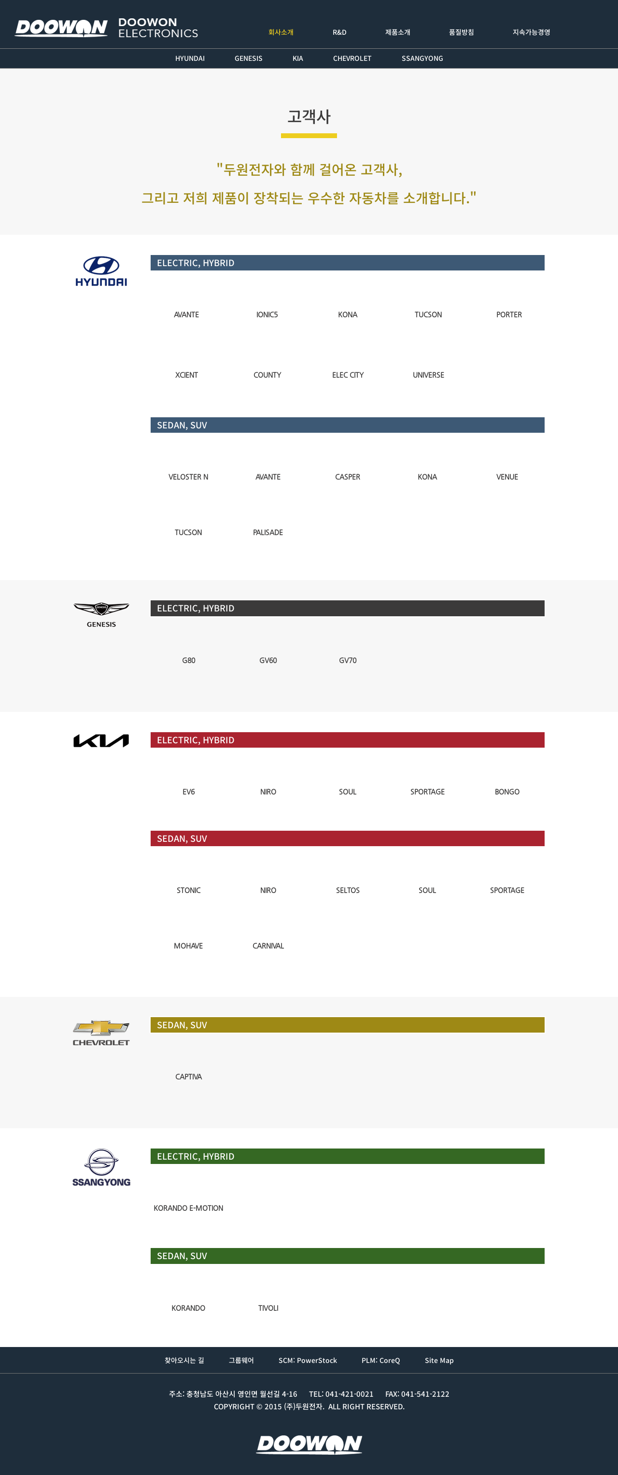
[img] (186, 298)
